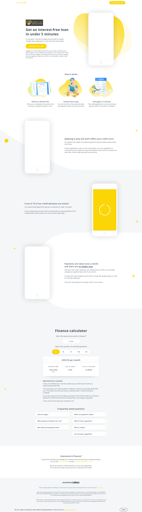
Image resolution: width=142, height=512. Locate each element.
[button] (104, 210)
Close (124, 510)
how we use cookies (70, 510)
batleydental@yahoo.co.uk (83, 462)
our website (100, 487)
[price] (71, 341)
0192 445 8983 (21, 3)
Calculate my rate (117, 3)
